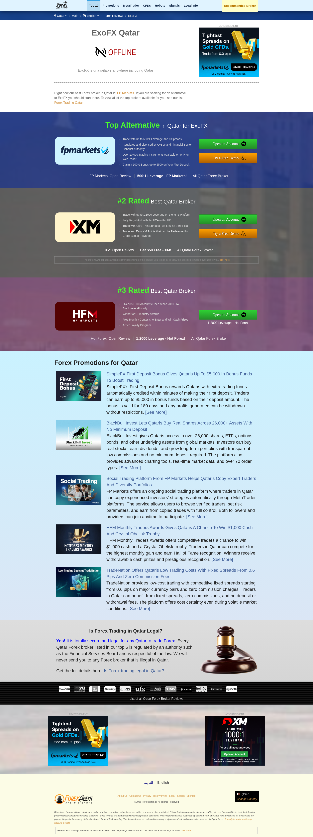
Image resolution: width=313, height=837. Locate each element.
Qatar (60, 15)
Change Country (247, 798)
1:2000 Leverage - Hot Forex (232, 322)
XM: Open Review (119, 255)
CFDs (147, 5)
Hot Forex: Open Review (110, 343)
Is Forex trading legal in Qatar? (128, 668)
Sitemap (191, 796)
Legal (172, 796)
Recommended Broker (240, 5)
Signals (174, 5)
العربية (148, 782)
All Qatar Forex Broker (210, 181)
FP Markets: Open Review (110, 181)
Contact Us (135, 796)
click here (225, 260)
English (91, 15)
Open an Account (231, 144)
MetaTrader (131, 5)
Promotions (110, 5)
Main (75, 15)
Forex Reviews (113, 15)
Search (181, 796)
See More (186, 830)
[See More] (156, 412)
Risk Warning (160, 796)
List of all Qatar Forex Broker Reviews (156, 698)
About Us (122, 796)
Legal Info (191, 5)
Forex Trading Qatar (68, 102)
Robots (160, 5)
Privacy (147, 796)
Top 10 (93, 5)
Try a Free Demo (230, 157)
